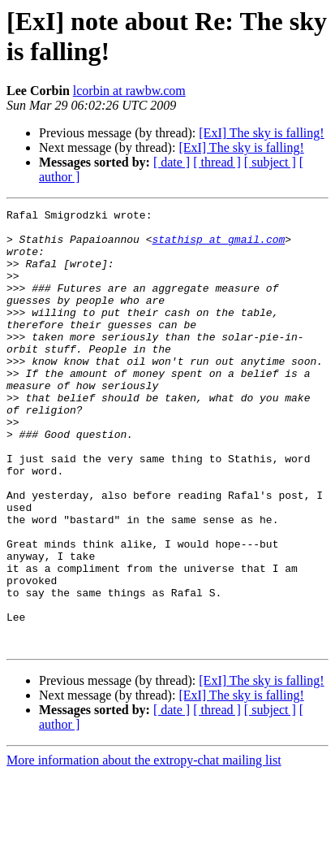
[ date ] (171, 162)
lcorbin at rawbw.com (129, 90)
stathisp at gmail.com (218, 246)
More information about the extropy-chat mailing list (143, 848)
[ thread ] (217, 162)
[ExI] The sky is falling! (261, 133)
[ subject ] (270, 162)
